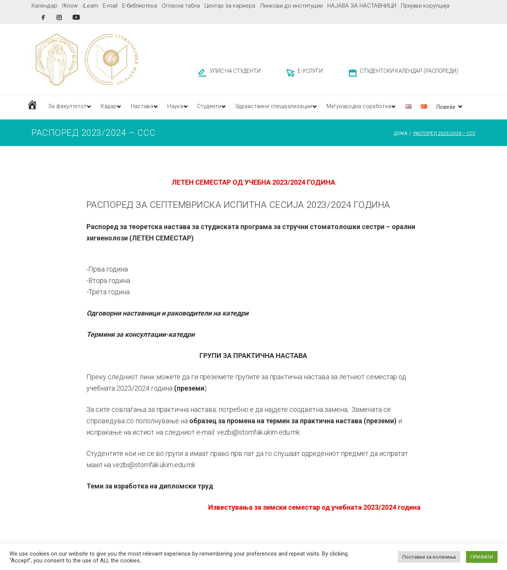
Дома (400, 131)
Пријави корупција (425, 5)
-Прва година (107, 267)
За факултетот (67, 105)
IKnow (70, 5)
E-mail (110, 5)
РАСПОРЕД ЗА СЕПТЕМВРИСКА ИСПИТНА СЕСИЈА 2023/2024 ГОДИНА (238, 203)
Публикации (445, 105)
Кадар (112, 105)
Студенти (220, 105)
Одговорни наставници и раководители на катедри (167, 311)
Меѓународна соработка (379, 105)
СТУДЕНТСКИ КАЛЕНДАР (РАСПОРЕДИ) (409, 70)
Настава (148, 105)
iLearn (90, 5)
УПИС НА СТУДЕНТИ (235, 70)
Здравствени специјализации (290, 105)
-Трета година (108, 290)
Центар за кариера (229, 5)
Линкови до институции (291, 5)
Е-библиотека (139, 5)
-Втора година (108, 279)
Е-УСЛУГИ (310, 70)
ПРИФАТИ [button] (482, 557)
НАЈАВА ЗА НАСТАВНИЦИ (361, 5)
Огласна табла (181, 5)
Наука (183, 105)
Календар (44, 5)
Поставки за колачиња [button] (429, 557)
